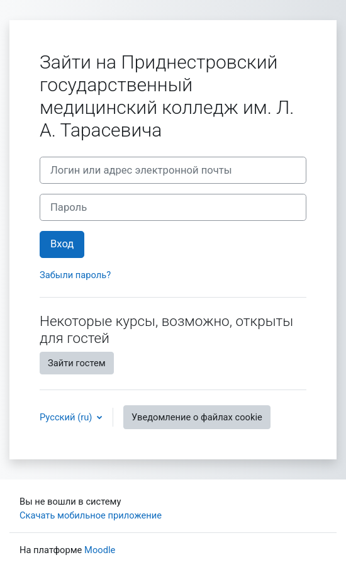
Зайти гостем (77, 363)
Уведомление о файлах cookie (196, 417)
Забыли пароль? (75, 275)
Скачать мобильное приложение (91, 515)
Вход (62, 244)
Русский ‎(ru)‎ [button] (67, 417)
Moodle (99, 550)
